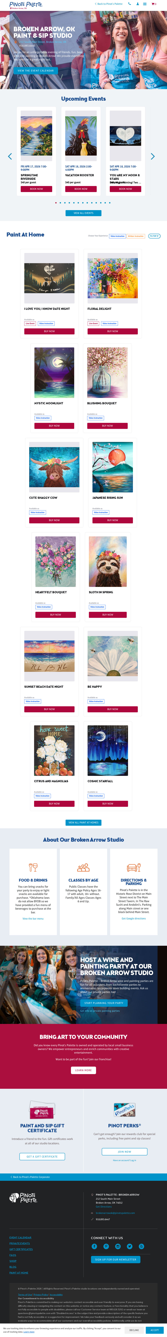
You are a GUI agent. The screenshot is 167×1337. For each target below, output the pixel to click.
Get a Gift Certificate (42, 1156)
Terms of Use (25, 1295)
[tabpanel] (36, 151)
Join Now (124, 1152)
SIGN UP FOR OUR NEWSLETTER (115, 1259)
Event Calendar (20, 1238)
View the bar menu (33, 918)
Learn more (32, 1331)
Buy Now (49, 331)
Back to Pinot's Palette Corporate (31, 1177)
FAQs (12, 1255)
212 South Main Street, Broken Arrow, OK (43, 42)
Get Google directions (134, 918)
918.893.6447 (27, 45)
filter (154, 236)
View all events (83, 213)
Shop (12, 1261)
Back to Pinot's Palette (108, 3)
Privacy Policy (41, 1295)
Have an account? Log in (124, 1160)
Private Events (19, 1244)
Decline (133, 1330)
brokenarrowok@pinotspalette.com (115, 1213)
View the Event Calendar (36, 70)
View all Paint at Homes (83, 822)
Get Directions (104, 1206)
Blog (12, 1267)
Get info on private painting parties (100, 1011)
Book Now (36, 188)
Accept (154, 1330)
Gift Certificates (21, 1249)
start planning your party (103, 1003)
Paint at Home (18, 1273)
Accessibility (56, 1295)
